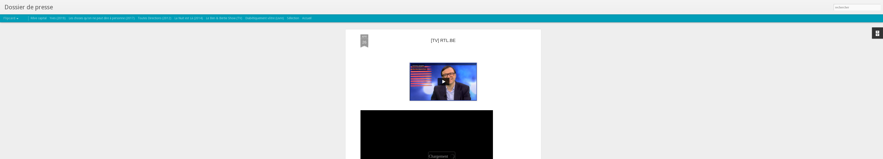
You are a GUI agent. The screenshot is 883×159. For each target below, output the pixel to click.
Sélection (293, 18)
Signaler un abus (470, 156)
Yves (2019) (58, 18)
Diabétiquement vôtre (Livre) (264, 18)
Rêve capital (38, 18)
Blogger (455, 156)
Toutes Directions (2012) (154, 18)
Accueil (306, 18)
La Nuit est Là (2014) (188, 18)
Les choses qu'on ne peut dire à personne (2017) (102, 18)
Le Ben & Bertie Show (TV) (224, 18)
